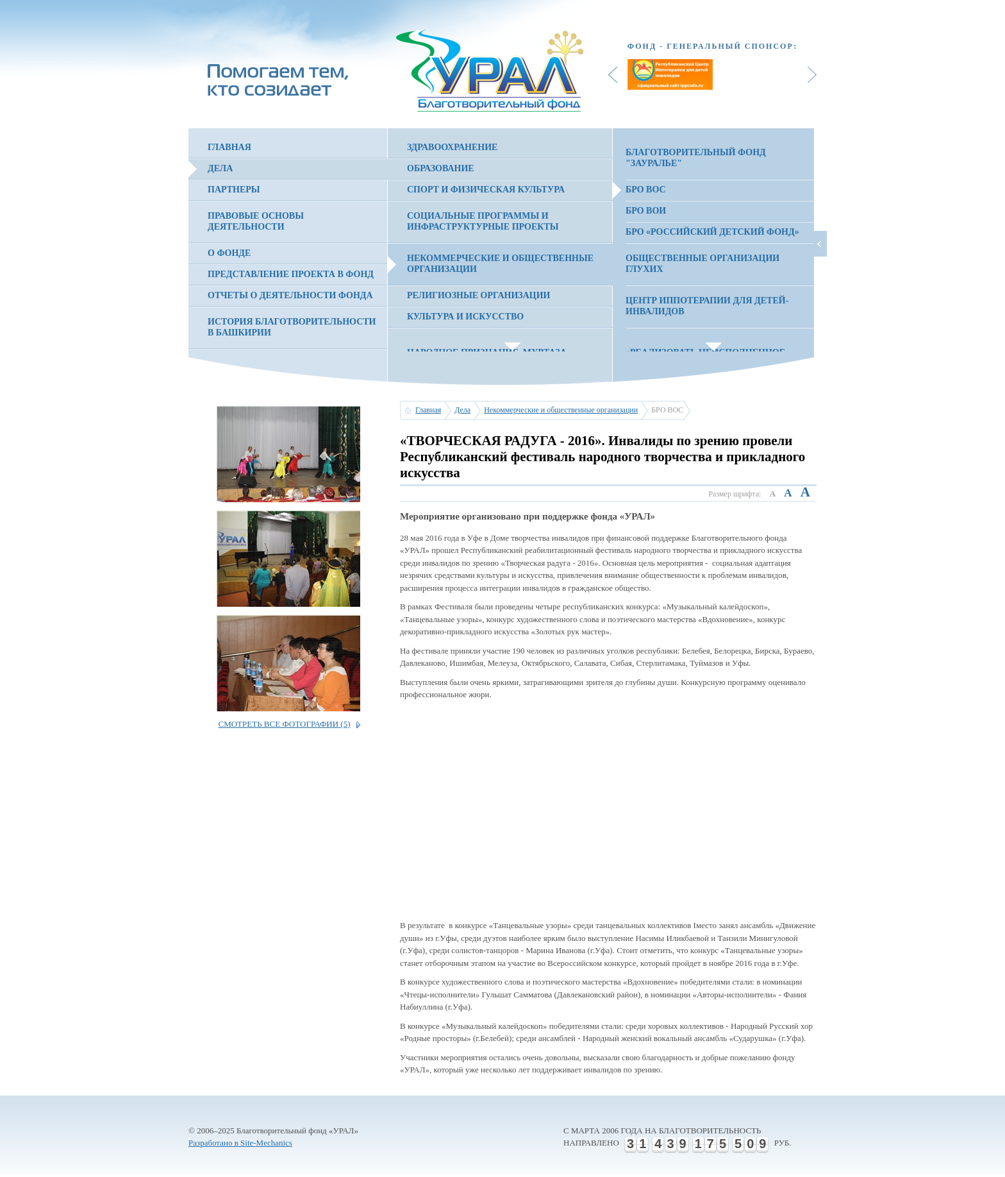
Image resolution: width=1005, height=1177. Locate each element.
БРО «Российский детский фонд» (712, 232)
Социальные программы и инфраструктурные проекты (483, 221)
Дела (220, 168)
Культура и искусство (465, 316)
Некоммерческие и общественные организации (500, 263)
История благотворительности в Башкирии (292, 327)
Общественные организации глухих (702, 263)
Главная (229, 147)
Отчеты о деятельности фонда (290, 295)
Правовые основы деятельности (256, 221)
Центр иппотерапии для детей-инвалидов (707, 306)
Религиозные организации (478, 295)
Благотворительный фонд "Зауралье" (696, 158)
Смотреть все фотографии (284, 724)
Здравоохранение (452, 147)
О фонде (229, 253)
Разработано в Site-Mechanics (240, 1142)
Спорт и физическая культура (486, 189)
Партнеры (234, 189)
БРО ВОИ (646, 211)
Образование (440, 168)
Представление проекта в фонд (291, 274)
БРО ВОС (646, 189)
